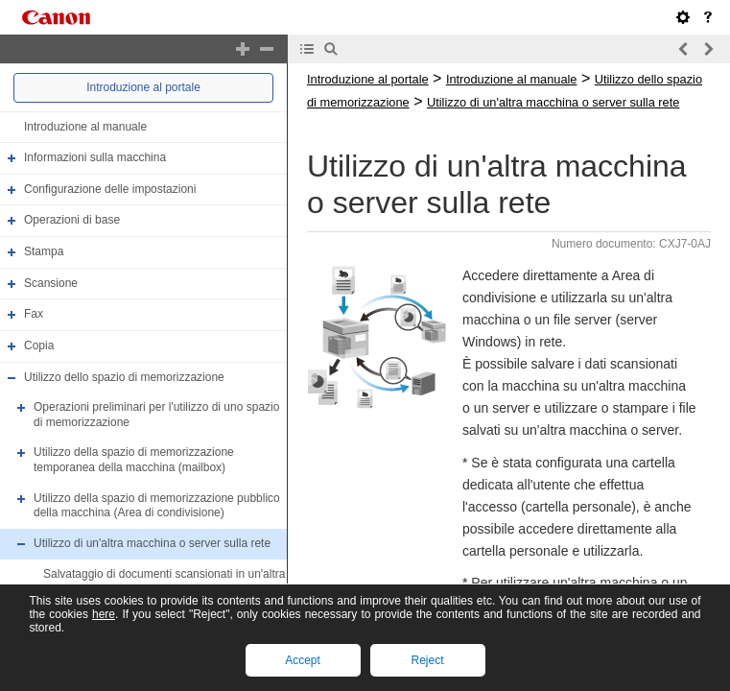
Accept (302, 660)
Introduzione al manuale (85, 126)
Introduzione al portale (143, 87)
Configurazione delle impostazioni (110, 189)
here (103, 614)
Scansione (51, 283)
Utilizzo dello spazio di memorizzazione (124, 377)
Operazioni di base (72, 220)
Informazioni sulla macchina (95, 157)
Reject (427, 660)
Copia (39, 345)
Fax (33, 314)
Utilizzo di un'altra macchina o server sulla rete (152, 543)
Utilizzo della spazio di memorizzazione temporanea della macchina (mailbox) (134, 460)
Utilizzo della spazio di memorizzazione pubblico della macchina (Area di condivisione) (157, 505)
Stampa (43, 251)
